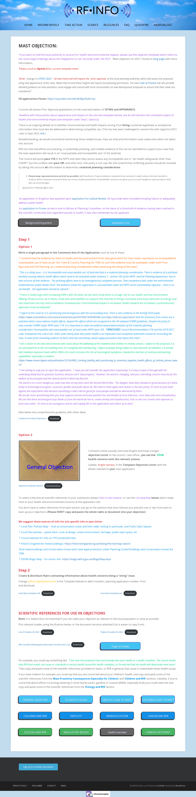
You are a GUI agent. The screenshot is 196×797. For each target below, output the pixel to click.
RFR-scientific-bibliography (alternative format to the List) (44, 644)
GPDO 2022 (44, 78)
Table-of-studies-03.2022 (111, 632)
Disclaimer (37, 785)
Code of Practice (147, 83)
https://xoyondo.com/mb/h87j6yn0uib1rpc (71, 98)
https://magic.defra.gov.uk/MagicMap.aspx (86, 559)
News (63, 785)
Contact (51, 785)
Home (28, 25)
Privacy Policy (20, 785)
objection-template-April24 (31, 485)
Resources (111, 25)
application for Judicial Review (89, 198)
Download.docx (53, 485)
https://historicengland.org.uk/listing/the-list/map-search (97, 543)
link (42, 133)
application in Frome (34, 208)
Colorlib (160, 785)
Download (54, 418)
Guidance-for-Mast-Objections (32, 418)
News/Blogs (163, 25)
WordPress (180, 785)
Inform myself (48, 25)
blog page (159, 59)
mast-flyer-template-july (111, 593)
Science (92, 25)
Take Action (73, 25)
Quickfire (142, 25)
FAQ (127, 25)
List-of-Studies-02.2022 (29, 632)
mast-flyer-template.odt (29, 593)
